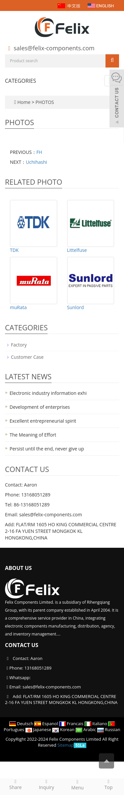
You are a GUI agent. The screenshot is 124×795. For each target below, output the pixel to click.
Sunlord (75, 307)
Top (108, 784)
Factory (19, 345)
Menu (77, 785)
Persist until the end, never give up (47, 448)
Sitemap (66, 745)
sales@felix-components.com (54, 48)
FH (39, 152)
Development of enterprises (40, 407)
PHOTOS (44, 102)
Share (15, 784)
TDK (14, 250)
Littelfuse (77, 250)
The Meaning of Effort (33, 435)
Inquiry (46, 784)
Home (23, 102)
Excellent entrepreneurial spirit (43, 421)
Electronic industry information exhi (48, 393)
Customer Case (27, 357)
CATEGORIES (20, 80)
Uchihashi (36, 162)
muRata (18, 307)
